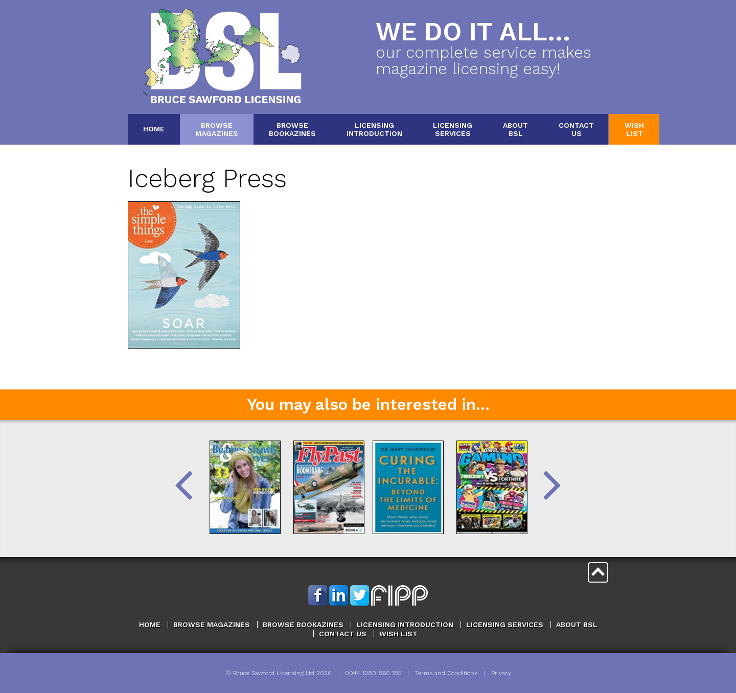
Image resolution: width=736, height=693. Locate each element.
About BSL (576, 624)
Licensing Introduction (404, 624)
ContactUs (576, 129)
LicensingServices (452, 129)
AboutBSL (515, 129)
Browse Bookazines (303, 624)
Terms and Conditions (446, 673)
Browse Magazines (211, 624)
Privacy (501, 673)
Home (154, 129)
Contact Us (342, 634)
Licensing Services (504, 624)
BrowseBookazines (292, 129)
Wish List (398, 634)
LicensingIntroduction (374, 129)
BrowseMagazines (216, 129)
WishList (634, 129)
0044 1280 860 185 (373, 673)
